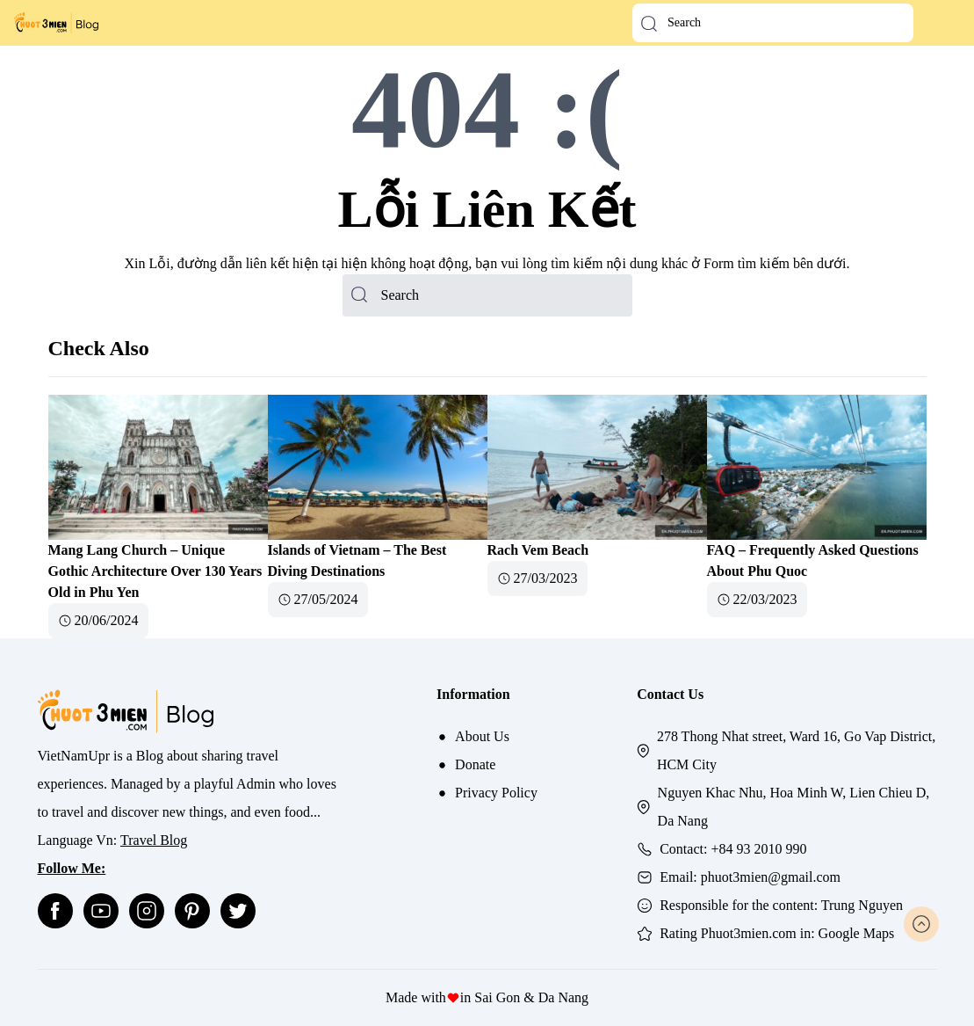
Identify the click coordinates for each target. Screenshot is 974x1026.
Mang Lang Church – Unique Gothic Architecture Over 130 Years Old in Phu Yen (155, 571)
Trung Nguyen (862, 905)
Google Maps (857, 933)
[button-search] (649, 23)
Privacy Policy (496, 792)
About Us (482, 736)
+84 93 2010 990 (758, 848)
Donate (475, 764)
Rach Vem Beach (538, 549)
